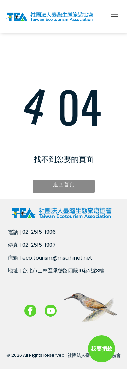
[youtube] (51, 311)
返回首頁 (64, 184)
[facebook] (30, 311)
